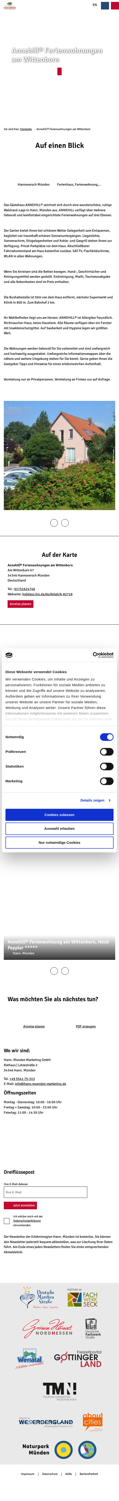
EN (92, 5)
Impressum (27, 1474)
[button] (59, 71)
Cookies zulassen (59, 815)
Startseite (26, 129)
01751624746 (24, 589)
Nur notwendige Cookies (59, 842)
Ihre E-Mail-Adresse (16, 1184)
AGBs (68, 1474)
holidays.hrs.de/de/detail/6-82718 (47, 594)
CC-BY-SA (113, 911)
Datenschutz (50, 1474)
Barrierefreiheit (89, 1474)
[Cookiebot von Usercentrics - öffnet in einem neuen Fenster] (93, 655)
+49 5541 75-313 (22, 1079)
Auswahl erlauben (59, 829)
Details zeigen (92, 800)
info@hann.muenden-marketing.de (40, 1084)
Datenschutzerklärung (27, 1221)
